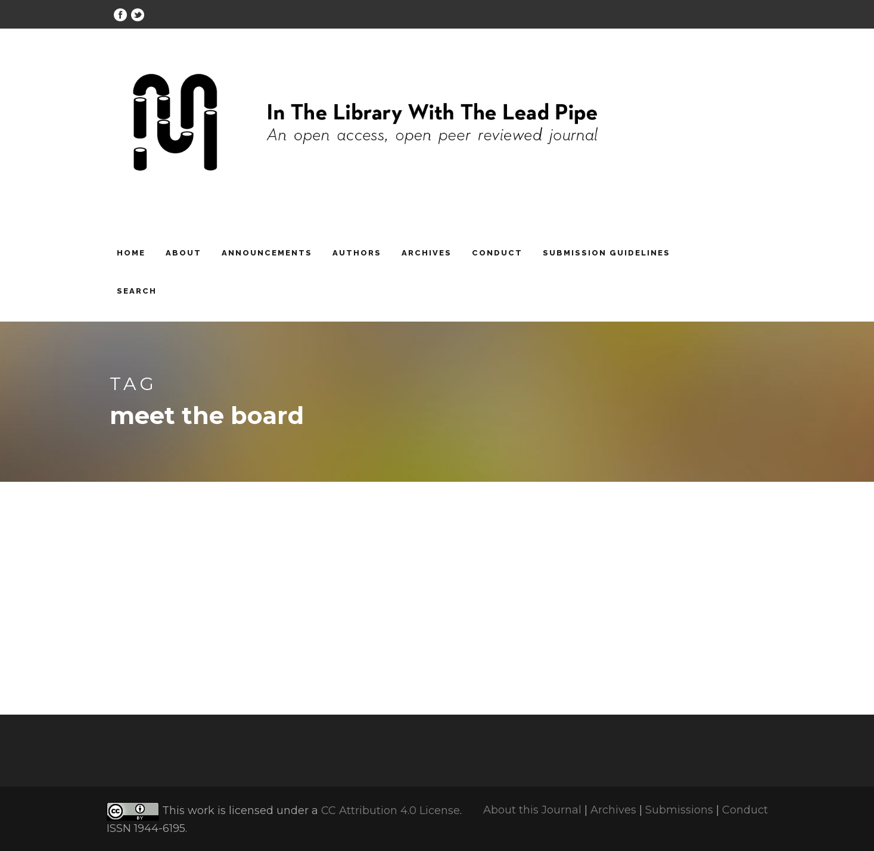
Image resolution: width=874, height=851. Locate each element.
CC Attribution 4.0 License (390, 810)
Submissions (679, 809)
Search (137, 290)
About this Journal (532, 809)
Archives (427, 252)
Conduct (497, 252)
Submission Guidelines (606, 252)
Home (131, 252)
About (183, 252)
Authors (356, 252)
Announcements (267, 252)
